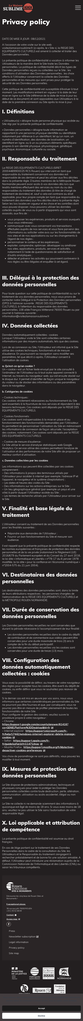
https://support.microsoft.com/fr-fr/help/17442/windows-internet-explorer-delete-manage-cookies (38, 734)
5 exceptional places (16, 904)
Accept (41, 1008)
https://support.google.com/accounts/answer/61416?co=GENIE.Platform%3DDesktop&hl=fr (35, 726)
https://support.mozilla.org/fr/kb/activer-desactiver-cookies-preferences (38, 748)
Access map (12, 919)
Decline (41, 1016)
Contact (10, 915)
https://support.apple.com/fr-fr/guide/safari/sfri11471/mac (26, 742)
